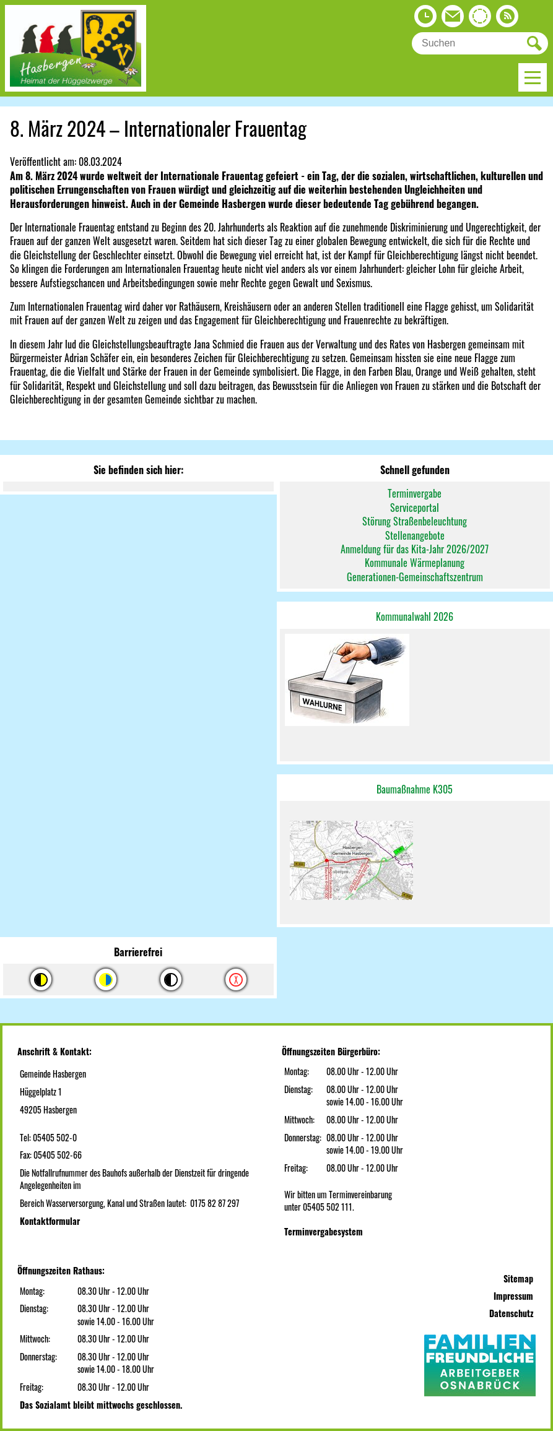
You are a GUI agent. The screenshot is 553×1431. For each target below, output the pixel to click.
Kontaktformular (50, 1220)
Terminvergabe (415, 493)
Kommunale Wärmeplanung (414, 562)
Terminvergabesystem (323, 1231)
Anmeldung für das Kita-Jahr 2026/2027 (415, 549)
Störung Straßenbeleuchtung (414, 521)
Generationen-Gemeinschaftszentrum (415, 576)
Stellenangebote (415, 535)
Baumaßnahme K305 (415, 789)
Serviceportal (414, 507)
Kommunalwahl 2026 (414, 616)
